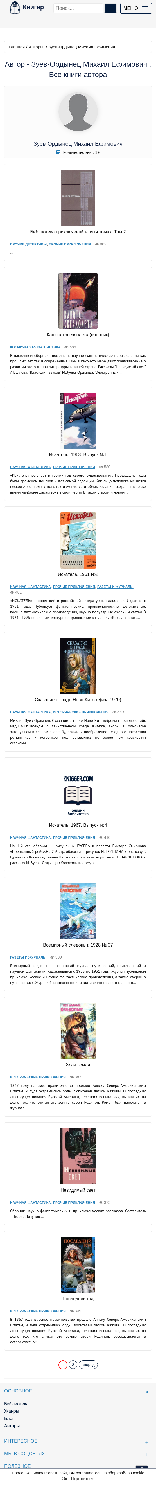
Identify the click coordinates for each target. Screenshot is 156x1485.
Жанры (11, 1411)
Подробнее (82, 1478)
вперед (88, 1364)
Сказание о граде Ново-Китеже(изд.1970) (78, 699)
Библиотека (16, 1403)
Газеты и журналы (115, 587)
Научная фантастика (30, 467)
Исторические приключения (80, 712)
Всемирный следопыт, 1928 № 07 (78, 945)
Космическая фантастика (35, 347)
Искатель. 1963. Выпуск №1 (78, 454)
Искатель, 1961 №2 (78, 574)
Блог (9, 1418)
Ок (64, 1478)
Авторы (36, 46)
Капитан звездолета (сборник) (78, 334)
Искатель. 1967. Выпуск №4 (78, 825)
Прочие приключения (70, 244)
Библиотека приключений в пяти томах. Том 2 (78, 231)
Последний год (77, 1298)
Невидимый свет (77, 1190)
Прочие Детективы (28, 244)
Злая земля (78, 1064)
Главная (17, 46)
